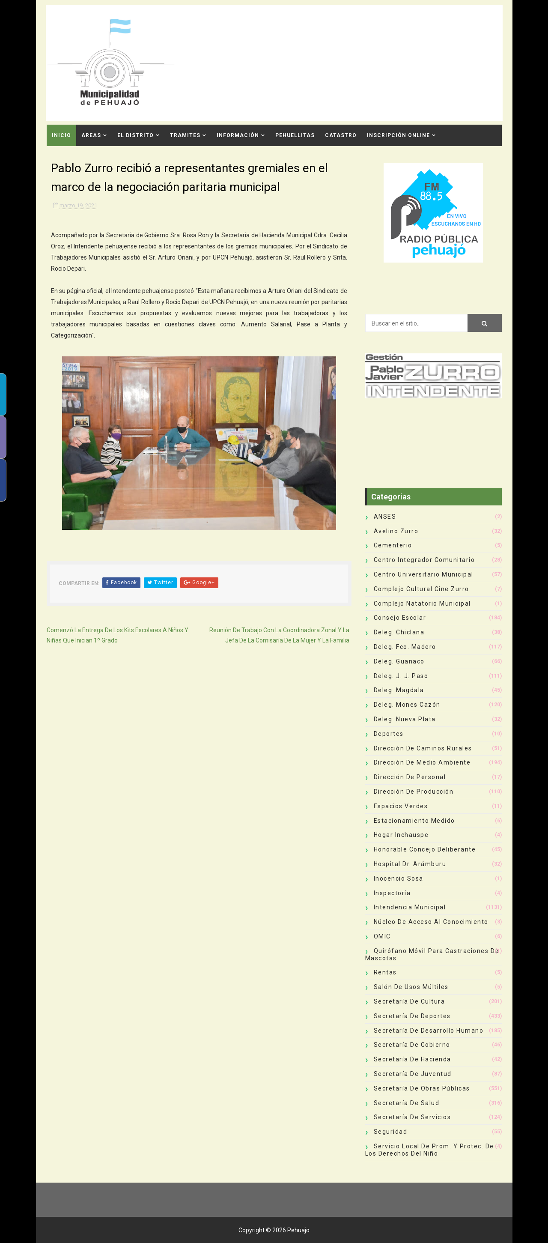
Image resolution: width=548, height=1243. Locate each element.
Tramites (185, 135)
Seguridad (391, 1131)
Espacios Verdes (401, 806)
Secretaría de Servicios (412, 1117)
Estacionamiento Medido (414, 820)
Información (238, 135)
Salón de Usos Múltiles (411, 986)
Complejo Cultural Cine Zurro (421, 589)
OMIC (382, 936)
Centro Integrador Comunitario (424, 559)
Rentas (385, 972)
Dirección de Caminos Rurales (423, 748)
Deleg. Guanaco (399, 661)
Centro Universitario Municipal (424, 574)
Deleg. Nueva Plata (405, 719)
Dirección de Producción (414, 791)
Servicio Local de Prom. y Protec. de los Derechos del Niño (429, 1150)
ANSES (385, 516)
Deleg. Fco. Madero (405, 646)
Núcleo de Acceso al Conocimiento (431, 921)
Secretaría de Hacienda (412, 1059)
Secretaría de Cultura (409, 1001)
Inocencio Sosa (398, 878)
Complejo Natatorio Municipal (422, 603)
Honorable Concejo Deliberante (425, 849)
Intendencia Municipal (410, 907)
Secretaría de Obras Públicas (422, 1088)
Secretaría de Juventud (413, 1073)
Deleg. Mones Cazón (407, 704)
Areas (91, 135)
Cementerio (393, 545)
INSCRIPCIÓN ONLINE (398, 135)
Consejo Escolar (400, 617)
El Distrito (135, 135)
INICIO (61, 135)
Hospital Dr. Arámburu (410, 864)
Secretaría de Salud (407, 1103)
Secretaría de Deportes (412, 1016)
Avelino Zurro (396, 531)
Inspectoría (392, 893)
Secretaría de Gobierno (412, 1044)
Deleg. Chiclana (399, 632)
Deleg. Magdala (399, 690)
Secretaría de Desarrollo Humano (429, 1030)
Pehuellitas (295, 135)
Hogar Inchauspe (401, 834)
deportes (389, 733)
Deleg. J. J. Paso (401, 675)
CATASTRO (341, 135)
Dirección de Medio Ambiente (422, 762)
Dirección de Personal (410, 777)
